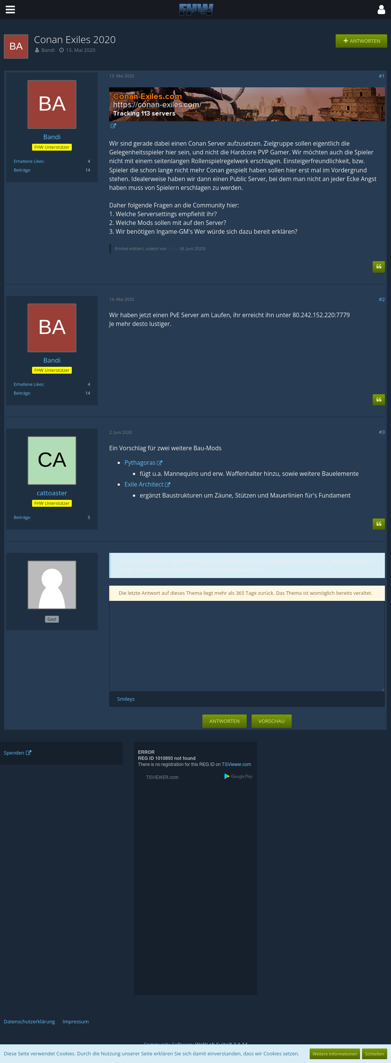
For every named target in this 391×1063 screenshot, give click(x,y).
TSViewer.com (236, 764)
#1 (382, 75)
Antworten (224, 721)
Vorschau (272, 721)
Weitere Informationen (335, 1054)
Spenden (14, 752)
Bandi (48, 50)
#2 (382, 299)
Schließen (374, 1054)
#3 (382, 432)
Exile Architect (143, 484)
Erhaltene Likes (29, 161)
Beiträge (22, 170)
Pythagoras (139, 462)
